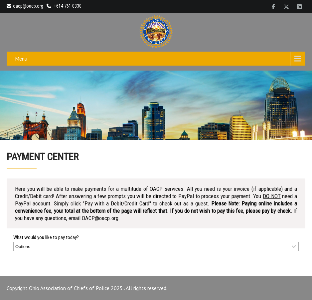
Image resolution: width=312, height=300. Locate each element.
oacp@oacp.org (25, 6)
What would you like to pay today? (46, 237)
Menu (21, 58)
